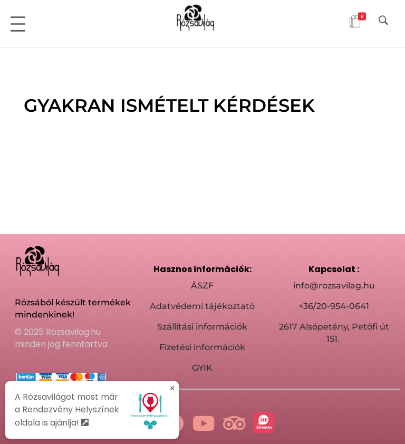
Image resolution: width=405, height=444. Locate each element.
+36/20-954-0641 (333, 306)
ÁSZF (202, 286)
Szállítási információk (202, 327)
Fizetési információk (202, 347)
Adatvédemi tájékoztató (202, 306)
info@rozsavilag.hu (334, 286)
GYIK (202, 368)
